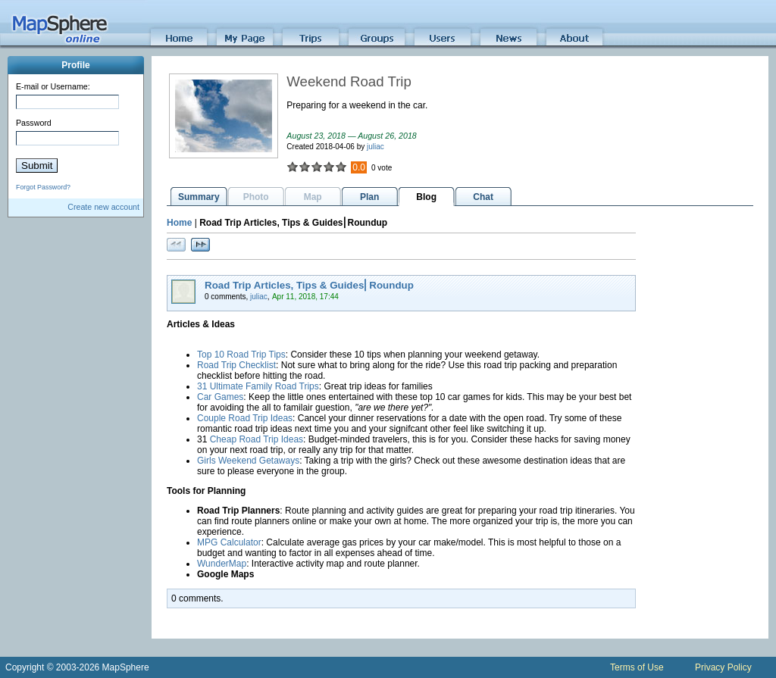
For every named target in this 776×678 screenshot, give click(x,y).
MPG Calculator (229, 542)
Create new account (103, 206)
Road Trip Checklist (236, 365)
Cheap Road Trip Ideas (256, 439)
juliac (375, 146)
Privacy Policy (723, 667)
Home (179, 222)
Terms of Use (637, 667)
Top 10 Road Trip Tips (241, 354)
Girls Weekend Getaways (248, 460)
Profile (75, 65)
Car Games (220, 397)
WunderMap (221, 563)
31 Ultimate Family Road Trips (258, 386)
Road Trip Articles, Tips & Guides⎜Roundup (309, 285)
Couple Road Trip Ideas (245, 418)
